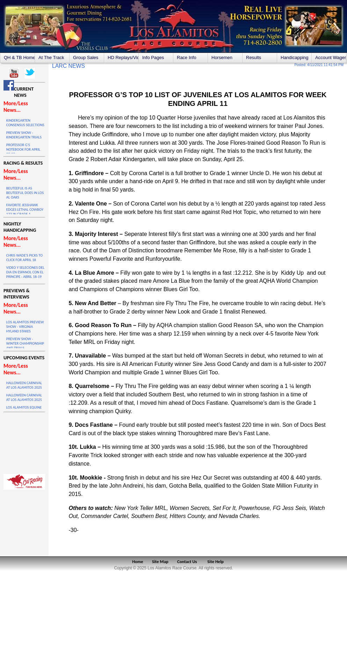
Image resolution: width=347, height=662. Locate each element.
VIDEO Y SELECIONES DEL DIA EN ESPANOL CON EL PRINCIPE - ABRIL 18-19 (25, 272)
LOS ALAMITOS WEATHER (24, 441)
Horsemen (221, 57)
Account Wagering (330, 57)
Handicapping (295, 57)
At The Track (51, 57)
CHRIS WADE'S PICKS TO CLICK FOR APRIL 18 (24, 257)
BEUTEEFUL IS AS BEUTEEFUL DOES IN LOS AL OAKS (25, 193)
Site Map (160, 561)
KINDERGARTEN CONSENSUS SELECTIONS (25, 122)
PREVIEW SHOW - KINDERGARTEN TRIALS (24, 134)
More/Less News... (15, 106)
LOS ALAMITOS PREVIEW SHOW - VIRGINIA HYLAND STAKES (25, 326)
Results (253, 57)
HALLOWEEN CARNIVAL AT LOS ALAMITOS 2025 (24, 385)
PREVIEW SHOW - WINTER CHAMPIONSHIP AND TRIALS (25, 343)
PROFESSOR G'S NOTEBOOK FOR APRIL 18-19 (23, 149)
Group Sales (85, 57)
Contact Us (187, 561)
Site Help (215, 561)
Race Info (186, 57)
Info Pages (153, 57)
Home (137, 561)
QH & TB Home (19, 57)
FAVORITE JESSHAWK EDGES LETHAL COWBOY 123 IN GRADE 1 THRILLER (24, 212)
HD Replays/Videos (123, 57)
